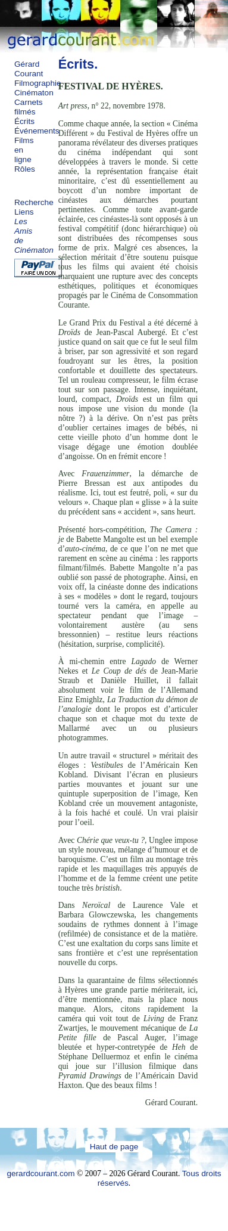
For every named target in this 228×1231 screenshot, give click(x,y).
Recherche (34, 202)
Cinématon (34, 92)
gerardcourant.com (40, 1173)
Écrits (24, 121)
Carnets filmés (28, 107)
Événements (37, 130)
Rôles (24, 169)
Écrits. (78, 64)
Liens (24, 211)
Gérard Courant (28, 69)
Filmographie (37, 83)
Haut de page (114, 1146)
